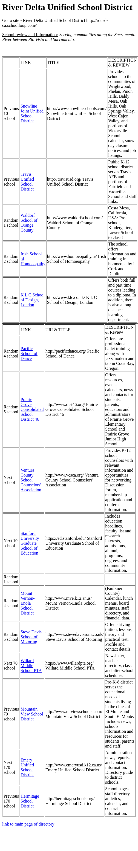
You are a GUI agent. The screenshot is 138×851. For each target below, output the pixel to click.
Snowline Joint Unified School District (32, 113)
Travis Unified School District (27, 181)
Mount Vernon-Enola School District (28, 603)
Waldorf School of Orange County (29, 222)
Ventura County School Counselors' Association (31, 480)
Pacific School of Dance (29, 353)
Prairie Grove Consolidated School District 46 (32, 409)
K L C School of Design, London (33, 300)
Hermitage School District (30, 801)
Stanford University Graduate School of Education (30, 543)
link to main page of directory (28, 824)
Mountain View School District (32, 714)
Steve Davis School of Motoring (31, 637)
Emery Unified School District (27, 767)
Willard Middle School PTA (31, 665)
